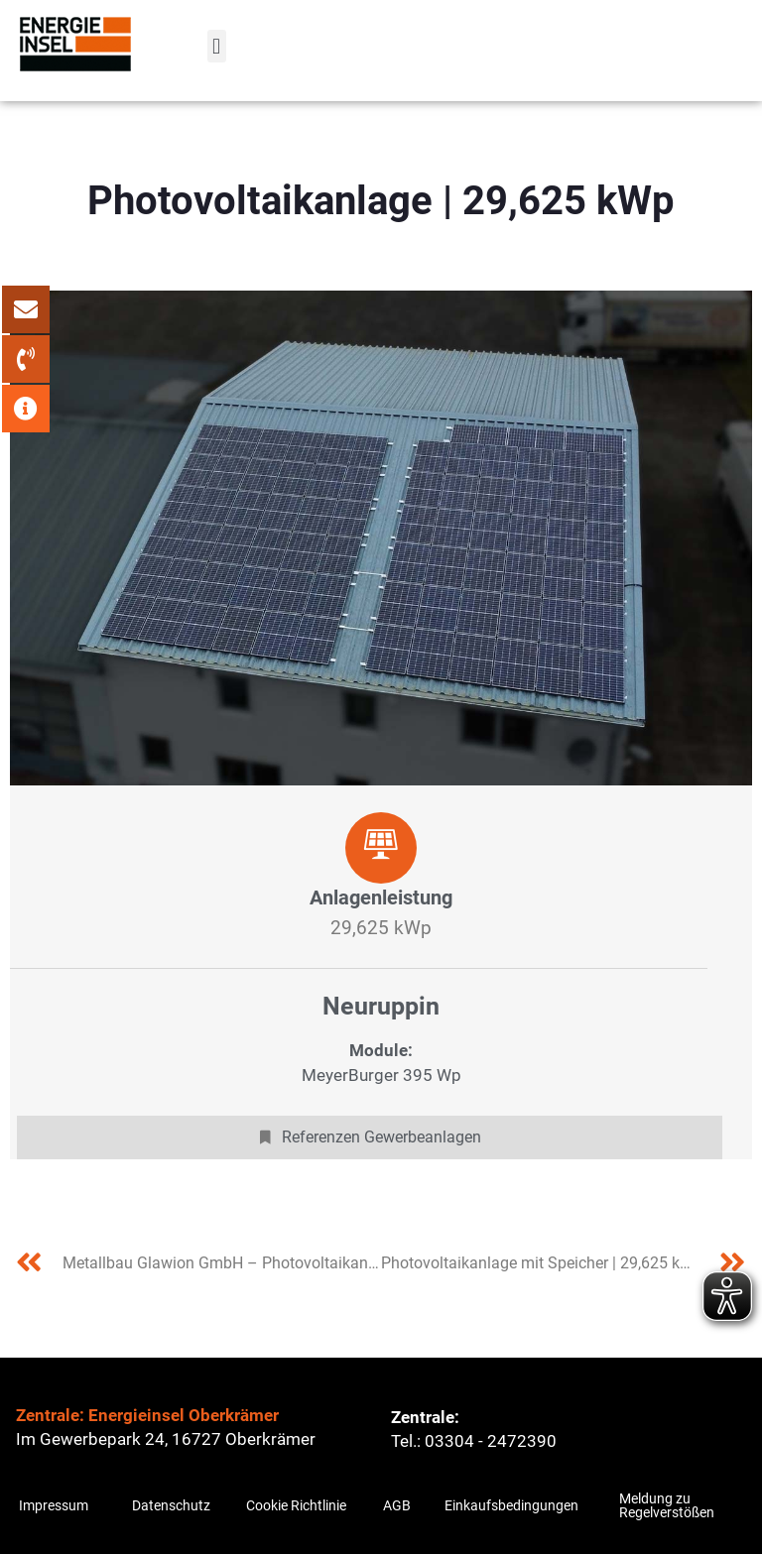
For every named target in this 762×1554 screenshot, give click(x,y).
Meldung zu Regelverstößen (666, 1505)
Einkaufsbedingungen (511, 1505)
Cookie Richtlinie (296, 1505)
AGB (397, 1505)
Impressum (53, 1505)
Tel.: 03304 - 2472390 (474, 1441)
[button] (216, 46)
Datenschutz (171, 1505)
